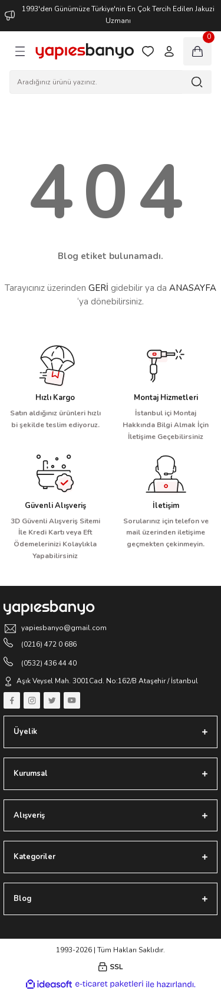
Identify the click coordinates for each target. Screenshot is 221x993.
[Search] (110, 82)
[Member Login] (169, 51)
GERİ (98, 288)
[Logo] (84, 51)
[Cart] (197, 51)
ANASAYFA (192, 288)
